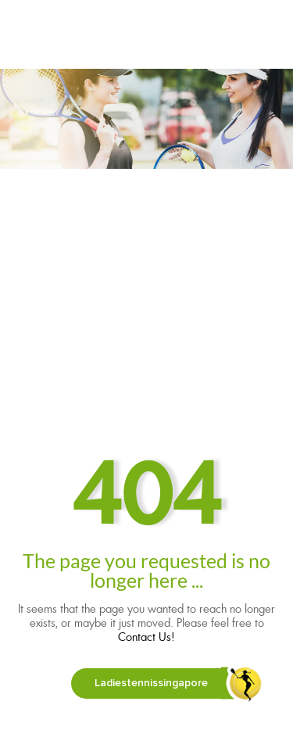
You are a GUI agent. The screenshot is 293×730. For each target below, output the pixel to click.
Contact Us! (146, 637)
